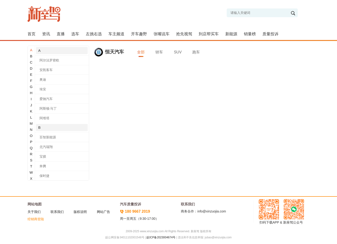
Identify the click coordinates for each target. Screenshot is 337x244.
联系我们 (57, 212)
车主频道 (116, 34)
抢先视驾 (184, 34)
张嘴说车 (162, 34)
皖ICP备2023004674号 (161, 237)
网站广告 (103, 212)
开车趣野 (139, 34)
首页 (32, 34)
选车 (75, 34)
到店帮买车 (209, 34)
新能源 (231, 34)
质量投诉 (270, 34)
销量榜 (250, 34)
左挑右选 (94, 34)
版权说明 (80, 212)
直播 (61, 34)
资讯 (46, 34)
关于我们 (34, 212)
